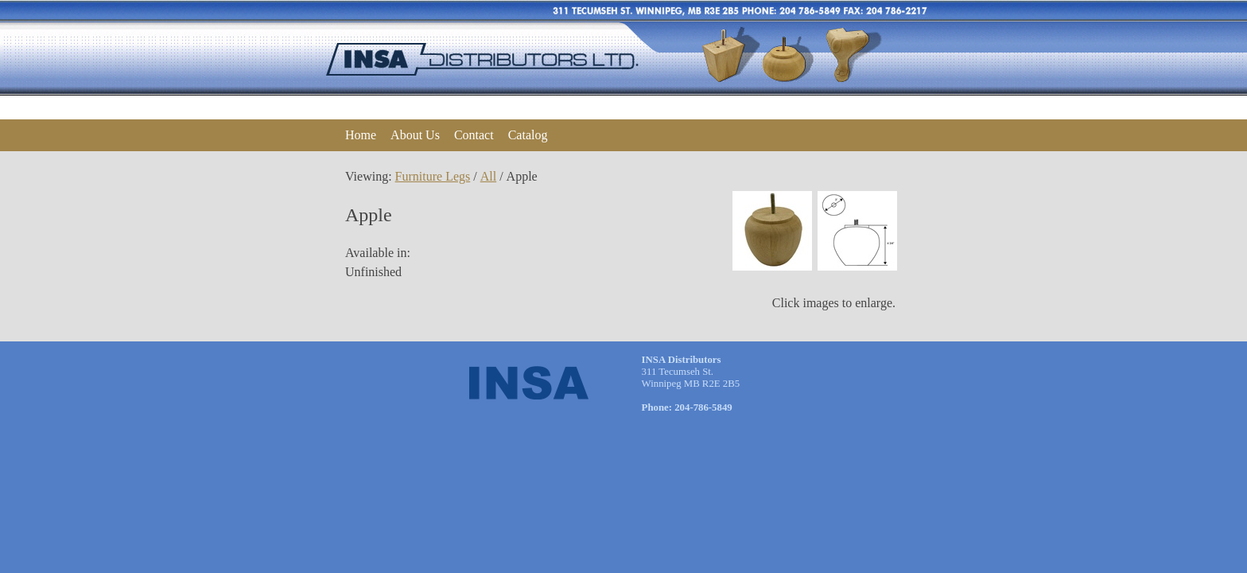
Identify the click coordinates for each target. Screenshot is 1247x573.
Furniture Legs (433, 176)
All (488, 176)
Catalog (528, 135)
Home (360, 135)
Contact (474, 135)
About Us (415, 135)
